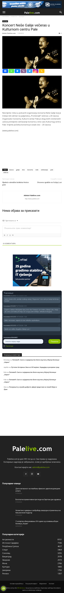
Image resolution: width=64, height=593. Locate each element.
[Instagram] (35, 71)
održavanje (44, 170)
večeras (5, 172)
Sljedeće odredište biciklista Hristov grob (15, 183)
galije (18, 170)
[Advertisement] (32, 151)
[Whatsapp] (11, 71)
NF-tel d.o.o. (21, 588)
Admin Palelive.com (9, 33)
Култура (5, 21)
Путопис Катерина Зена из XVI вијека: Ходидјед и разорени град (35, 367)
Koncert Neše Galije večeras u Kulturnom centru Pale (26, 27)
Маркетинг (43, 584)
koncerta (30, 170)
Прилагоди (9, 346)
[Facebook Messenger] (17, 71)
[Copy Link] (41, 71)
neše (36, 170)
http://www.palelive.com (32, 199)
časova (11, 170)
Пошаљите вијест (31, 584)
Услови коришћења (16, 584)
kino (23, 170)
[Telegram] (29, 71)
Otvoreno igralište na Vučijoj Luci (49, 182)
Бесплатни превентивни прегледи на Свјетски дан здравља (38, 499)
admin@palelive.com (40, 467)
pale (51, 170)
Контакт (51, 584)
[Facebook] (5, 71)
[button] (4, 12)
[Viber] (23, 71)
